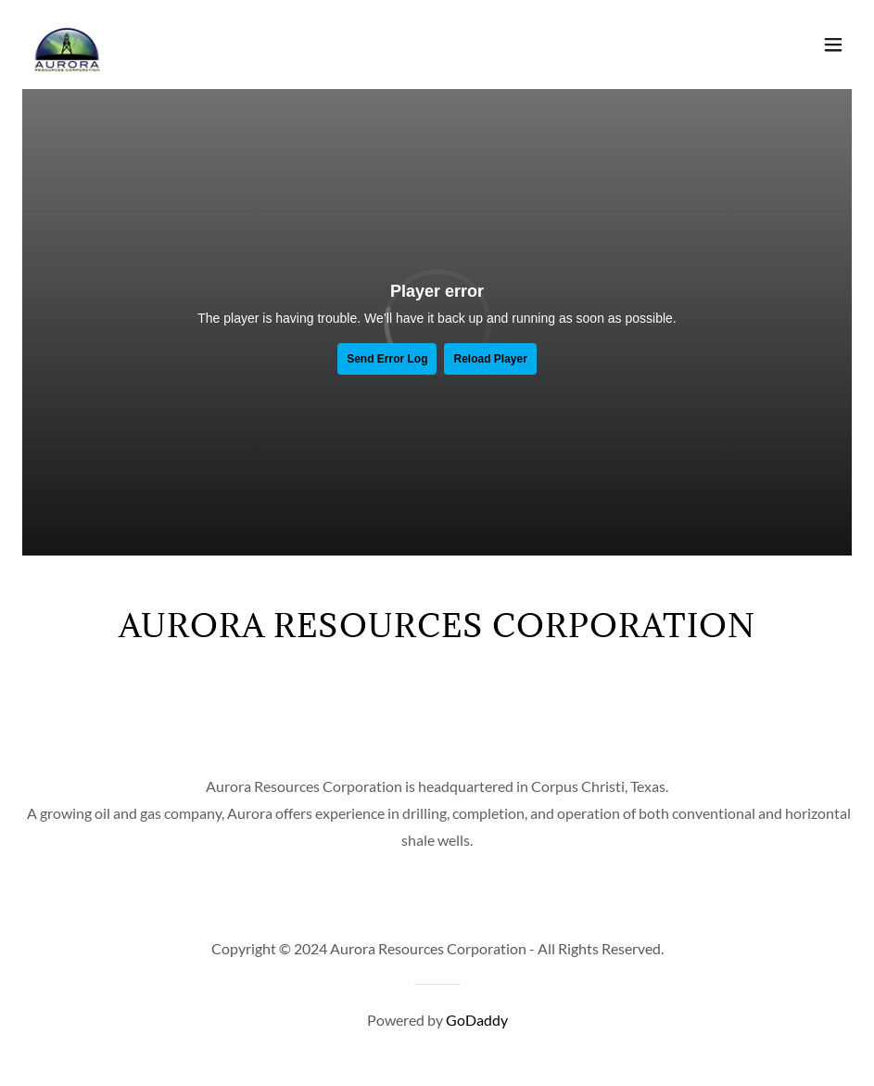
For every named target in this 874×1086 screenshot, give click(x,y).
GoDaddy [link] (477, 1020)
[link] (67, 44)
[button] (833, 44)
